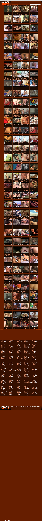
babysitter (14, 143)
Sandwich (10, 381)
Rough (33, 380)
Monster (33, 373)
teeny (35, 13)
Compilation (26, 353)
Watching (2, 394)
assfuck (32, 152)
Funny (2, 364)
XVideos (28, 235)
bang (22, 115)
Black (1, 347)
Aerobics (25, 340)
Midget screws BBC (6, 320)
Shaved (18, 382)
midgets (15, 152)
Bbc (1, 345)
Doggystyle (25, 357)
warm (9, 180)
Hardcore (2, 367)
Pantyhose (18, 376)
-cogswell (14, 189)
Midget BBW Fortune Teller (6, 255)
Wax (9, 394)
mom (7, 217)
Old (1, 375)
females (5, 180)
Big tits (10, 346)
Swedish (10, 388)
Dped (25, 358)
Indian (9, 369)
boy (23, 189)
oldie (24, 115)
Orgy (25, 375)
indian (14, 50)
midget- (9, 50)
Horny (17, 368)
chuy (23, 217)
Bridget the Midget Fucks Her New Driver (34, 51)
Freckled (10, 363)
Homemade (2, 368)
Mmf (9, 373)
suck (34, 319)
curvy (22, 13)
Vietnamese (10, 393)
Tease (25, 389)
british (14, 217)
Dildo (1, 357)
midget (7, 13)
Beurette (33, 345)
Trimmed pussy (3, 391)
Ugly (32, 391)
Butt (1, 350)
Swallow (2, 388)
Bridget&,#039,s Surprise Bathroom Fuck (17, 153)
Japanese (33, 369)
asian (5, 152)
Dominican (2, 358)
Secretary (33, 381)
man (25, 152)
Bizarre (33, 346)
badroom (31, 13)
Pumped (10, 379)
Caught (33, 351)
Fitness (2, 362)
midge (6, 189)
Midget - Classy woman (32, 292)
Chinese (18, 352)
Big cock (2, 346)
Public (2, 379)
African (33, 340)
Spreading (33, 385)
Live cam (33, 371)
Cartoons (18, 351)
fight (8, 78)
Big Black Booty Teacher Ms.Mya (24, 79)
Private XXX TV (12, 406)
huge (25, 143)
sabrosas (36, 41)
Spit (17, 385)
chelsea (5, 78)
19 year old (10, 340)
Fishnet (25, 361)
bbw (5, 189)
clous (22, 291)
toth (15, 41)
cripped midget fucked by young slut (16, 283)
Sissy (9, 383)
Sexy (9, 382)
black (31, 50)
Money (25, 373)
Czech (2, 356)
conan (7, 78)
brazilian (14, 115)
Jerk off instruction (11, 370)
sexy (9, 13)
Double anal (10, 358)
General (25, 365)
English (25, 359)
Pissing (25, 377)
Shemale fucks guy (27, 382)
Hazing (10, 367)
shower (9, 78)
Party (33, 376)
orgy (16, 115)
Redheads (10, 380)
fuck (23, 152)
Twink (17, 391)
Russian (2, 381)
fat (22, 152)
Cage (33, 350)
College (18, 353)
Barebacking (26, 344)
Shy (1, 383)
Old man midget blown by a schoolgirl (33, 116)
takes (9, 41)
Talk (1, 389)
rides (16, 50)
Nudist (25, 374)
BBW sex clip (14, 218)
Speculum (10, 385)
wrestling (8, 189)
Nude (17, 374)
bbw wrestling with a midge (7, 181)
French (18, 363)
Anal (9, 341)
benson (14, 13)
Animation (33, 341)
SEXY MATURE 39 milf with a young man (8, 218)
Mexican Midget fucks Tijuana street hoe (25, 51)
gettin (14, 254)
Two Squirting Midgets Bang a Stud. (7, 283)
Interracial (25, 369)
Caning (2, 351)
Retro (17, 380)
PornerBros (20, 22)
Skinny (17, 383)
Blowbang (25, 347)
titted (24, 50)
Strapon (10, 387)
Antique (2, 342)
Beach (17, 345)
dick (34, 328)
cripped (14, 291)
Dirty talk (10, 357)
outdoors (23, 254)
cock (7, 50)
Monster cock (3, 374)
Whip (1, 395)
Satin (17, 381)
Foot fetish (33, 362)
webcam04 (15, 319)
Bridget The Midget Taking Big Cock (33, 181)
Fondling (25, 362)
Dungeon (10, 359)
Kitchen (33, 370)
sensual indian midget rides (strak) (16, 42)
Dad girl (10, 356)
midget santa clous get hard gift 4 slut (25, 283)
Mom (17, 373)
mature (8, 143)
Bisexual (25, 346)
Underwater (10, 392)
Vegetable (2, 393)
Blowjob (33, 347)
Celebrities (2, 352)
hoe (32, 291)
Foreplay (2, 363)
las (33, 41)
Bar (17, 344)
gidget (31, 217)
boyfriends (32, 180)
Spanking (2, 385)
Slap (25, 383)
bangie (5, 13)
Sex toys (2, 382)
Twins (25, 391)
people (18, 115)
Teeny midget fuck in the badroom (33, 5)
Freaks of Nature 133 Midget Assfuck (33, 144)
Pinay (17, 377)
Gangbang (33, 364)
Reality (2, 380)
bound (31, 78)
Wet (32, 394)
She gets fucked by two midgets (16, 144)
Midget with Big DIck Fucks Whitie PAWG (34, 107)
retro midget (5, 116)
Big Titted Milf (22, 42)
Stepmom (18, 386)
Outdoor (33, 375)
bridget (6, 50)
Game (25, 364)
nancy (9, 143)
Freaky (22, 292)
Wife (25, 395)
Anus (9, 342)
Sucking (33, 387)
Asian (25, 342)
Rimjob (25, 380)
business (24, 319)
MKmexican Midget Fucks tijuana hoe (33, 283)
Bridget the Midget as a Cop (33, 227)
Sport (25, 385)
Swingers (25, 388)
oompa (16, 180)
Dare (17, 356)
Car (9, 351)
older (33, 254)
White (9, 395)
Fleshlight (18, 362)
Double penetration (19, 358)
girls (24, 152)
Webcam (18, 394)
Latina (2, 371)
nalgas (34, 41)
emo (22, 78)
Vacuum (25, 392)
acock (5, 41)
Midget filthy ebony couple (24, 320)
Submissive (26, 387)
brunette (32, 50)
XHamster (11, 22)
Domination (33, 357)
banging (16, 143)
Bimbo (17, 346)
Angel (25, 341)
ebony (35, 50)
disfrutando (32, 41)
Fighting (10, 361)
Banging (10, 344)
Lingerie (25, 371)
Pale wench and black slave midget (7, 79)
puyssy (9, 152)
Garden (2, 365)
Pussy (25, 379)
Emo (17, 359)
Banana (2, 344)
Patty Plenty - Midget (23, 153)
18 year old (2, 340)
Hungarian (33, 368)
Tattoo (17, 389)
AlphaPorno (37, 87)
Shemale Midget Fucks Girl (32, 255)
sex (15, 226)
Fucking (33, 363)
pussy (18, 78)
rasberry (17, 189)
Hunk (1, 369)
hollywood (33, 217)
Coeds (10, 353)
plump (7, 319)
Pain (1, 376)
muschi (35, 143)
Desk (25, 356)
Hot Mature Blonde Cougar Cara (33, 190)
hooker (7, 143)
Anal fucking (18, 341)
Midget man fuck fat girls (23, 144)
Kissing (25, 370)
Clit (1, 353)
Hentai (25, 367)
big (5, 50)
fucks (15, 13)
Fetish (2, 361)
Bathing (33, 344)
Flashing (10, 362)
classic (5, 143)
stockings (26, 226)
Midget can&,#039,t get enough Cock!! (16, 79)
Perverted (2, 377)
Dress (2, 359)
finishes (7, 180)
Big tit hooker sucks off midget (16, 51)
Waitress (25, 393)
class (33, 328)
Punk (17, 379)
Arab (17, 342)
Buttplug (25, 350)
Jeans (2, 370)
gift (23, 291)
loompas (14, 180)
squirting (8, 291)
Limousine (18, 371)
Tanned (10, 389)
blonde (14, 78)
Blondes (18, 347)
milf (23, 50)
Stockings (25, 386)
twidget (24, 180)
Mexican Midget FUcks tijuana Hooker (8, 292)
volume (19, 143)
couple (22, 328)
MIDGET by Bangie (14, 320)
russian (32, 78)
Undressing (18, 392)
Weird (25, 394)
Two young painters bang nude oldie (25, 107)
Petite (9, 377)
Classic (33, 352)
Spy (1, 386)
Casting (25, 351)
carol (15, 217)
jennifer (14, 41)
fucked (15, 78)
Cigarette (25, 352)
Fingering (18, 361)
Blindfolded (10, 347)
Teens (33, 389)
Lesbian (10, 371)
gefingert (33, 143)
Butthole (18, 350)
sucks (17, 180)
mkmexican (35, 291)
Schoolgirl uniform (26, 381)
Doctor (17, 357)
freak (15, 115)
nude (23, 115)
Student (18, 387)
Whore (17, 395)
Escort (33, 359)
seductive (34, 78)
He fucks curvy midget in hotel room (25, 5)
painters (26, 115)
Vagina (33, 392)
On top (10, 375)
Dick (32, 356)
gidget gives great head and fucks (24, 255)
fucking (18, 143)
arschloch (32, 143)
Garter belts (10, 365)
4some (17, 340)
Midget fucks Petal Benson (15, 5)
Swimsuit (18, 388)
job (8, 180)
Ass (32, 342)
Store (1, 387)
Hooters (10, 368)
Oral (17, 375)
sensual (8, 13)
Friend (25, 363)
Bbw (9, 345)
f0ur (24, 217)
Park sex (25, 376)
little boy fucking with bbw (24, 181)
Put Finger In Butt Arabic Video (7, 153)
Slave (33, 383)
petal (18, 13)
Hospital (25, 368)
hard (24, 291)
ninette (8, 217)
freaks (33, 152)
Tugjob (10, 391)
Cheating (10, 352)
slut (18, 291)
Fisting (33, 361)
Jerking (18, 370)
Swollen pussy (34, 388)
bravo (22, 217)
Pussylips (33, 379)
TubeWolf (37, 22)
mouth (7, 115)
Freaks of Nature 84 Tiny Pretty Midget (25, 14)
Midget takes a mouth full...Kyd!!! (7, 107)
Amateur (2, 341)
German (33, 365)
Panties (10, 376)
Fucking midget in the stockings (24, 218)
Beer (25, 345)
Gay (17, 365)
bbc (5, 328)
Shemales (33, 382)
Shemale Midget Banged (15, 255)
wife (34, 254)
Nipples (10, 374)
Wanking (33, 393)
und (36, 143)
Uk (1, 392)
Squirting (10, 386)
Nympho (33, 374)
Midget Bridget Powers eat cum (7, 227)
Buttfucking (10, 350)
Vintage (18, 393)
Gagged (10, 364)
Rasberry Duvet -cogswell (15, 181)
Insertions (18, 369)
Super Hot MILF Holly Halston (33, 153)
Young (33, 395)
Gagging (18, 364)
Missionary (2, 373)
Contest (33, 353)
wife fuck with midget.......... (15, 292)
